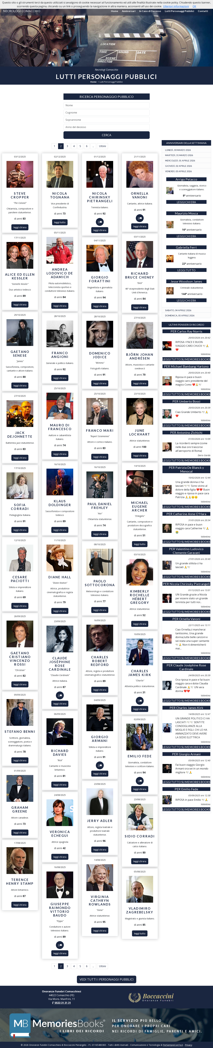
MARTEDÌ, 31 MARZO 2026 (179, 155)
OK (194, 6)
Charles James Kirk (189, 708)
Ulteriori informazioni (176, 6)
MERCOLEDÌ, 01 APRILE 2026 (180, 160)
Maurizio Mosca (186, 213)
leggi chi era (19, 227)
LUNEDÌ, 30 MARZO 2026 (178, 150)
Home (114, 10)
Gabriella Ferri (186, 247)
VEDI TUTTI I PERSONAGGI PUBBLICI (107, 979)
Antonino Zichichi (189, 432)
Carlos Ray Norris (189, 331)
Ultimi (102, 146)
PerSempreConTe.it (173, 1044)
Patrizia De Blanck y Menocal (189, 469)
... (93, 146)
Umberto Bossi (189, 401)
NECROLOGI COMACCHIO (21, 11)
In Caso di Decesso (150, 10)
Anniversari (128, 10)
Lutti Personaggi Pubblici (179, 10)
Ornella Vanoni (189, 619)
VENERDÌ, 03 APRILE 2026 (178, 171)
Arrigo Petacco (186, 179)
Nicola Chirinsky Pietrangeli (190, 584)
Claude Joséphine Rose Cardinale (189, 667)
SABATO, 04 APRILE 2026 (178, 310)
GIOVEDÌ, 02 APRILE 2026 (178, 166)
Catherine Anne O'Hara (189, 514)
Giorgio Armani (190, 754)
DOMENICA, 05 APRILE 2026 (179, 315)
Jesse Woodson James (186, 281)
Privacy (188, 1044)
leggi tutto (60, 222)
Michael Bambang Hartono (190, 366)
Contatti (203, 10)
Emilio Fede (189, 789)
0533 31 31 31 (61, 1002)
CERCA (106, 135)
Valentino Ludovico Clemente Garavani (188, 550)
